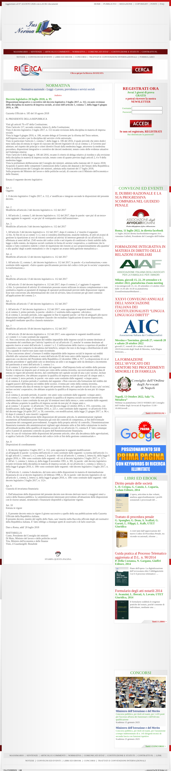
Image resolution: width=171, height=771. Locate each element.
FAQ (162, 4)
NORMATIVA (74, 755)
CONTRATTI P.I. (145, 755)
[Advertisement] (115, 27)
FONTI (153, 4)
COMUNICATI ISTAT (94, 755)
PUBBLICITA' (110, 4)
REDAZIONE (126, 4)
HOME (97, 4)
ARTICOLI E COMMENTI (52, 755)
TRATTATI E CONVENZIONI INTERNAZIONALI (113, 57)
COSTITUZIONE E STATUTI (121, 755)
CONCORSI (81, 57)
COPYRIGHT (141, 4)
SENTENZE (32, 755)
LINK (159, 755)
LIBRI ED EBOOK (64, 57)
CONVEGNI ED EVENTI (40, 57)
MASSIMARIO (17, 755)
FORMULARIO (147, 57)
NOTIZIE (21, 57)
